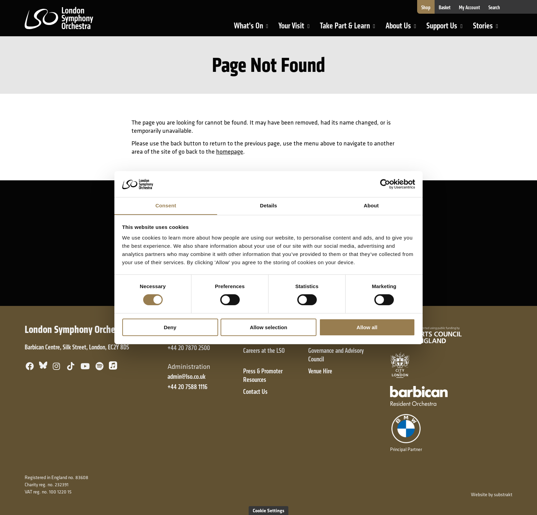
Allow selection (268, 327)
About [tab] (371, 205)
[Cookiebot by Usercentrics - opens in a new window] (385, 184)
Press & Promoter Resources (263, 375)
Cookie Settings (268, 510)
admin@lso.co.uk (186, 376)
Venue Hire (320, 371)
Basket (445, 7)
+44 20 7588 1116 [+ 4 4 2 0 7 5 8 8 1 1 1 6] (187, 387)
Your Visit (296, 28)
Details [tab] (268, 205)
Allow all (367, 327)
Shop (425, 7)
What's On (254, 28)
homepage (229, 151)
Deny (170, 327)
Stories (488, 28)
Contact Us (255, 391)
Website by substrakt (491, 494)
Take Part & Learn (346, 28)
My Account (469, 7)
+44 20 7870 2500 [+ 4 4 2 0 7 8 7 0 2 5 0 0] (188, 348)
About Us (403, 28)
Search (494, 7)
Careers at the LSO (264, 350)
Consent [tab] (165, 205)
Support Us (447, 28)
